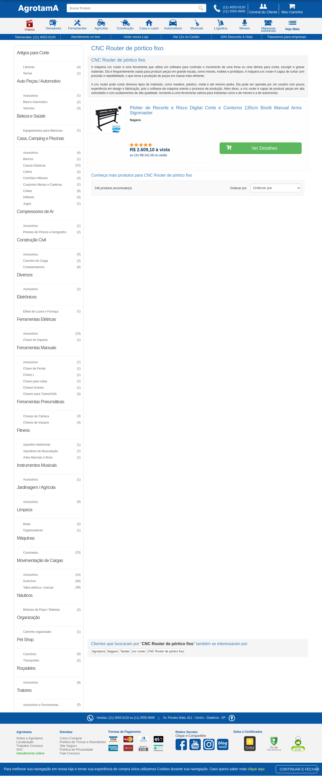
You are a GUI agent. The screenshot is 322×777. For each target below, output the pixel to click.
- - (199, 717)
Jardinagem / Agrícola (36, 487)
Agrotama (98, 651)
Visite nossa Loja (136, 37)
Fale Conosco (70, 753)
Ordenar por (238, 188)
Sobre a (29, 738)
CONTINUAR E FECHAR (298, 769)
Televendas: (35, 37)
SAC (19, 749)
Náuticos (24, 595)
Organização (28, 617)
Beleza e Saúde (31, 116)
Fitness (23, 430)
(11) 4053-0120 (234, 7)
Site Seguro (68, 746)
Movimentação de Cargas (40, 560)
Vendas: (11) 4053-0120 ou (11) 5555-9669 (121, 717)
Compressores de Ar (35, 211)
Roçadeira (26, 668)
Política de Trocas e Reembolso (83, 742)
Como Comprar (71, 738)
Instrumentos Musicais (37, 465)
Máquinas (25, 538)
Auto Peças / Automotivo (38, 81)
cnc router (138, 651)
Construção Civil (31, 239)
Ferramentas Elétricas (36, 319)
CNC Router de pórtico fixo (166, 651)
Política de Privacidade (76, 749)
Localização (25, 742)
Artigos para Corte (33, 52)
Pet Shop (25, 639)
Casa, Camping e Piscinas (40, 138)
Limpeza (24, 509)
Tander (125, 651)
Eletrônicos (26, 296)
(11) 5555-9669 (234, 11)
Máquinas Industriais (268, 27)
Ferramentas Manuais (36, 347)
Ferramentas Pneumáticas (40, 401)
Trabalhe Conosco (29, 746)
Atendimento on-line (85, 37)
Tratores (24, 690)
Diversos (24, 274)
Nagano (112, 651)
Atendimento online (30, 753)
